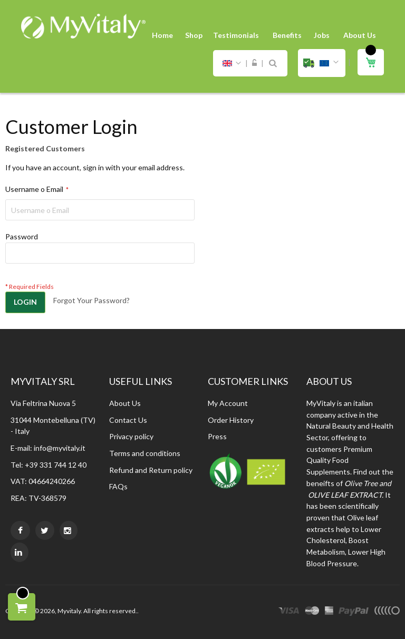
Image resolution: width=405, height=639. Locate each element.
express (329, 612)
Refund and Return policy (150, 470)
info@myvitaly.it (59, 447)
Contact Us (128, 419)
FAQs (118, 486)
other (387, 612)
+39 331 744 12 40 (55, 464)
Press (217, 436)
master (312, 612)
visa (289, 612)
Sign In (254, 63)
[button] (321, 63)
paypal (354, 612)
